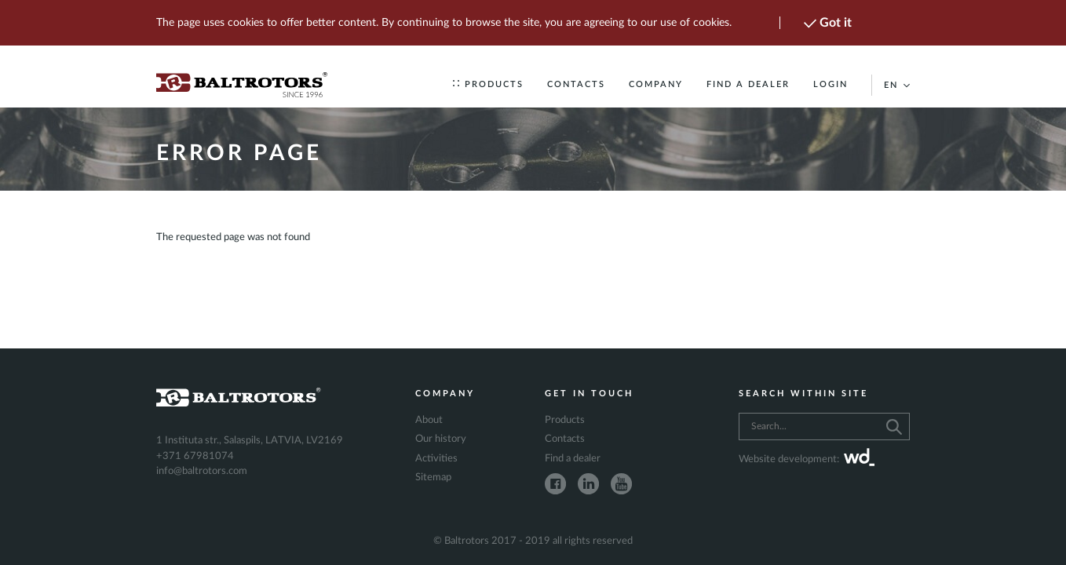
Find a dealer (748, 84)
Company (656, 84)
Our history (440, 439)
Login (830, 84)
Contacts (576, 84)
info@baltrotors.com (201, 471)
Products (488, 84)
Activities (436, 459)
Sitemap (433, 477)
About (429, 420)
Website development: (806, 460)
